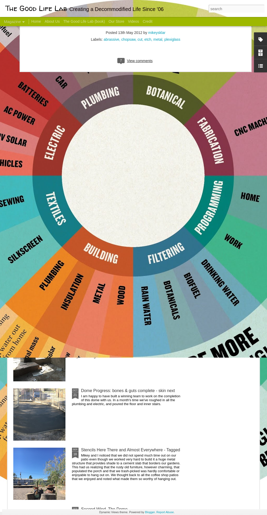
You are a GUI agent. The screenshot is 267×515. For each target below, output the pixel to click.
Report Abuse (165, 512)
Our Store (116, 21)
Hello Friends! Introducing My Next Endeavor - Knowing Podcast (41, 212)
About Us (52, 21)
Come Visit (217, 205)
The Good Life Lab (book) (84, 21)
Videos (133, 21)
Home (36, 21)
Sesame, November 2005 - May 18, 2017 (165, 207)
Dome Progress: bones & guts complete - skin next (128, 390)
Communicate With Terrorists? (101, 207)
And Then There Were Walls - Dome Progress (123, 331)
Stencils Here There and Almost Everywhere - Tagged (130, 450)
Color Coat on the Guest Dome (51, 308)
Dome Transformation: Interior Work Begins (121, 249)
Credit (147, 21)
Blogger (150, 512)
